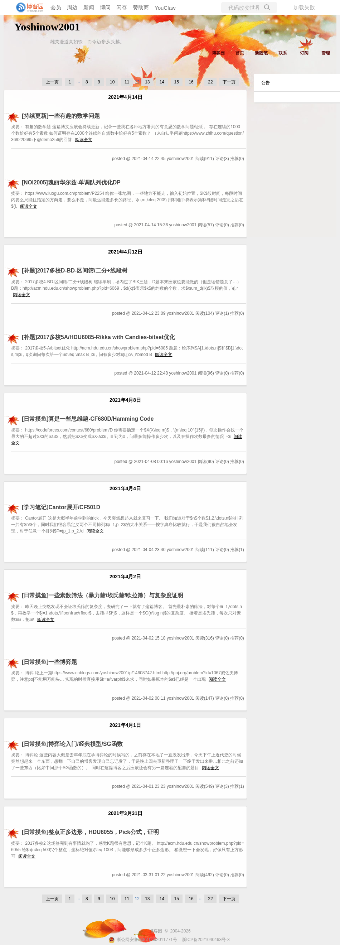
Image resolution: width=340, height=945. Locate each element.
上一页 (52, 82)
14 (162, 82)
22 (210, 82)
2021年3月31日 (125, 813)
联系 (282, 53)
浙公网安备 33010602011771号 (142, 939)
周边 (72, 7)
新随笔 (261, 53)
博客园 (218, 53)
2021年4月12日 (125, 252)
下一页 (229, 82)
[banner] (28, 8)
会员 (55, 7)
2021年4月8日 (125, 400)
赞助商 (141, 7)
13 (147, 82)
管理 (325, 53)
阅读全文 (83, 139)
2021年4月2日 (125, 576)
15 (176, 82)
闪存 (121, 7)
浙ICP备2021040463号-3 (205, 939)
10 (112, 82)
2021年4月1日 (125, 725)
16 (191, 82)
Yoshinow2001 (47, 27)
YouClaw (165, 8)
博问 (105, 7)
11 (127, 82)
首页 (239, 53)
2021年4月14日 (125, 97)
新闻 (88, 7)
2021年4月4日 (125, 488)
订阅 (304, 53)
